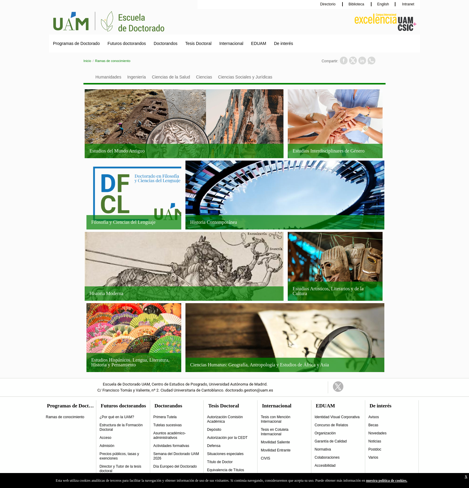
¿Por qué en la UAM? (117, 417)
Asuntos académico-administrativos (169, 435)
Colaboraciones (327, 457)
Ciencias (204, 77)
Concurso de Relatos (331, 425)
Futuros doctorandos (126, 43)
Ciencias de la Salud (171, 77)
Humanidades (108, 77)
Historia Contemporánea (213, 222)
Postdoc (374, 449)
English (383, 4)
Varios (373, 457)
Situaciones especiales (225, 454)
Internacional (231, 43)
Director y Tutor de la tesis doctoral (120, 468)
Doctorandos (165, 43)
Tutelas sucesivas (167, 425)
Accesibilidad (325, 465)
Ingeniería (136, 77)
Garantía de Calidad (331, 441)
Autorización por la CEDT (227, 438)
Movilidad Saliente (275, 442)
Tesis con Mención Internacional (275, 419)
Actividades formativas (171, 446)
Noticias (374, 441)
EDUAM (258, 43)
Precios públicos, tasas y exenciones (119, 456)
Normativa (323, 449)
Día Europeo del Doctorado (175, 466)
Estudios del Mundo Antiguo (116, 150)
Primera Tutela (165, 417)
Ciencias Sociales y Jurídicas (245, 77)
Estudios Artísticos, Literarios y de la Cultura (328, 291)
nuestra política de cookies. (386, 480)
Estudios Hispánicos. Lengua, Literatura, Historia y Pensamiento (130, 362)
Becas (373, 425)
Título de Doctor (219, 462)
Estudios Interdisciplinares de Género (328, 150)
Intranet (407, 4)
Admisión (107, 446)
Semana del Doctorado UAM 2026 (176, 456)
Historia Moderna (106, 293)
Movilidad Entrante (275, 450)
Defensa (213, 446)
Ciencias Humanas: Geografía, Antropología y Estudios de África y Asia (259, 364)
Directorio (328, 4)
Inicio (87, 61)
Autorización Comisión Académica (225, 419)
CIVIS (265, 458)
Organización (325, 433)
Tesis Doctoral (198, 43)
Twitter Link (338, 386)
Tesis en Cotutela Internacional (274, 431)
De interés (283, 43)
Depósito (214, 429)
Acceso (105, 438)
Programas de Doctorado (76, 43)
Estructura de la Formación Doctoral (121, 427)
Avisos (373, 417)
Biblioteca (356, 4)
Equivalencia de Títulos (225, 470)
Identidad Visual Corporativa (337, 417)
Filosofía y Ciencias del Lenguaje (123, 222)
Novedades (377, 433)
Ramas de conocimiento (112, 61)
